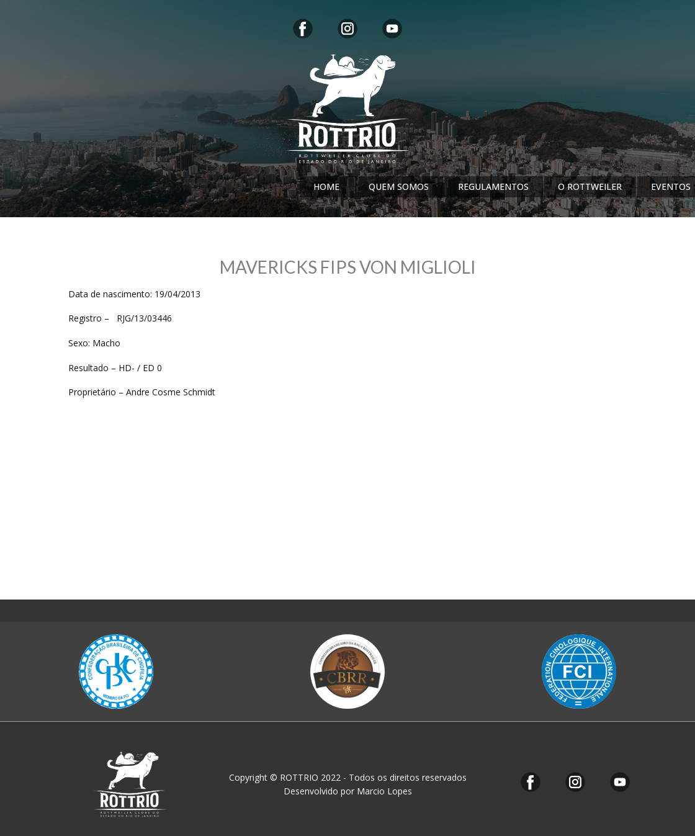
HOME (326, 186)
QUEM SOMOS (399, 186)
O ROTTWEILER (590, 186)
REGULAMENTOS (493, 186)
